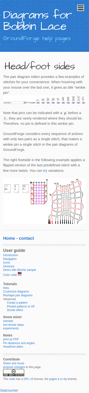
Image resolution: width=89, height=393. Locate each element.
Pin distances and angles (19, 343)
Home (9, 238)
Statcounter (9, 390)
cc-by (63, 379)
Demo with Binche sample (19, 270)
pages (53, 379)
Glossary (8, 266)
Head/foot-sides (13, 346)
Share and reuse (13, 363)
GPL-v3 (28, 379)
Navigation (10, 259)
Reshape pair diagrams (18, 295)
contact (26, 238)
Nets (6, 288)
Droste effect (15, 310)
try (45, 170)
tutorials (8, 321)
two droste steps (13, 324)
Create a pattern (17, 302)
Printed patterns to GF (21, 306)
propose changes (14, 367)
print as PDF (11, 339)
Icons (6, 262)
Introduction (10, 255)
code (12, 379)
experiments (11, 328)
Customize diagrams (16, 291)
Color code (10, 275)
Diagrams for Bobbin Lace (37, 20)
